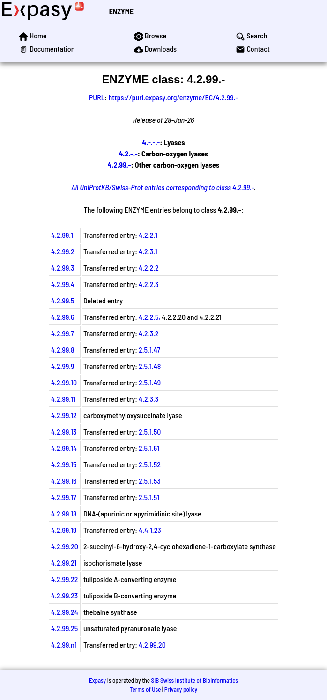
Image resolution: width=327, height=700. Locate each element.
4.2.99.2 (62, 251)
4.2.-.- (128, 153)
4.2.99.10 (64, 382)
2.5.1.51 (149, 447)
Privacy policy (180, 689)
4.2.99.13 (63, 431)
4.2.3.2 (148, 333)
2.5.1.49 (150, 382)
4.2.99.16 (64, 480)
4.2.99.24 (64, 611)
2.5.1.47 (149, 349)
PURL (97, 97)
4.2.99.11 (63, 398)
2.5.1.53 (150, 480)
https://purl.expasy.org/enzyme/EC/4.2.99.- (173, 97)
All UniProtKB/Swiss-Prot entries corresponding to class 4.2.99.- (162, 187)
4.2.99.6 (62, 316)
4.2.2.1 (148, 234)
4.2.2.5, (149, 316)
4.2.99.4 (62, 284)
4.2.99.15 (63, 464)
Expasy (97, 680)
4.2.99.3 (62, 267)
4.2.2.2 (149, 267)
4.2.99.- (119, 164)
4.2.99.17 (63, 497)
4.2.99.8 (62, 349)
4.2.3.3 (148, 398)
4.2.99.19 (63, 529)
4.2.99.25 (64, 628)
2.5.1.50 (150, 431)
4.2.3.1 (148, 251)
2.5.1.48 (150, 365)
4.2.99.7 (62, 333)
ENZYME (121, 11)
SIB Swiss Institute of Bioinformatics (194, 680)
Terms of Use (145, 689)
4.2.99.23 (64, 595)
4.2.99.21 (63, 562)
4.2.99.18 (64, 513)
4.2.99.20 (64, 546)
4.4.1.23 (150, 529)
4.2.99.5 (62, 300)
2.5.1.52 (150, 464)
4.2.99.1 (62, 234)
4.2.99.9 (62, 365)
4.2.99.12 (64, 415)
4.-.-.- (151, 142)
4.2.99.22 (64, 579)
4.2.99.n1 (64, 644)
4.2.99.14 (64, 447)
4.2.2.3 (148, 284)
